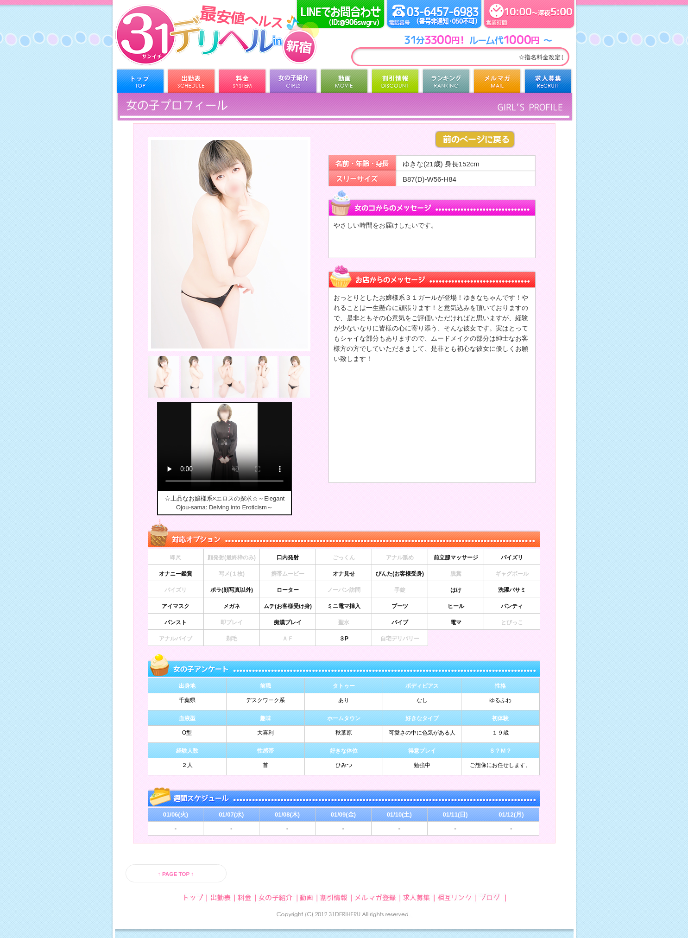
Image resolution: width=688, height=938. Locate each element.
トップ (140, 83)
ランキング (446, 83)
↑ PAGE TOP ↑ (176, 874)
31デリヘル (189, 46)
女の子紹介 (293, 83)
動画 (344, 83)
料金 (242, 83)
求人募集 (548, 83)
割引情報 (395, 83)
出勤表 (191, 83)
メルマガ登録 (497, 83)
